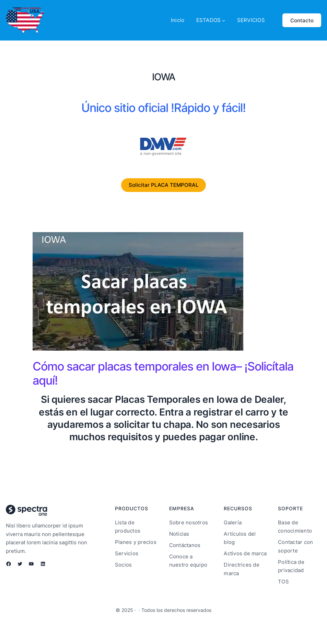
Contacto (302, 20)
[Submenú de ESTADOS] (223, 20)
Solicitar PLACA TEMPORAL (163, 185)
